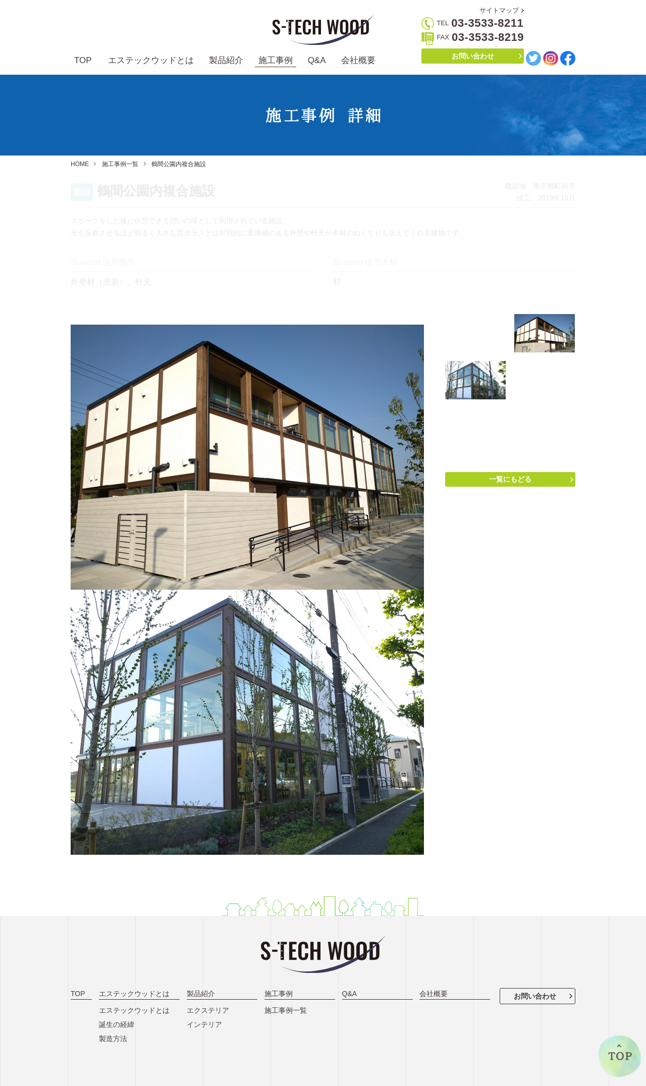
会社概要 (358, 60)
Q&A (317, 60)
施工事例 (275, 60)
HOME (80, 164)
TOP (83, 60)
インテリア (204, 1024)
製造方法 (113, 1039)
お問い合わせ (473, 56)
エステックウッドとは (151, 60)
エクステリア (208, 1010)
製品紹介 (226, 60)
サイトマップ (499, 10)
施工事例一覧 (120, 164)
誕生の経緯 (116, 1024)
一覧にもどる (510, 479)
